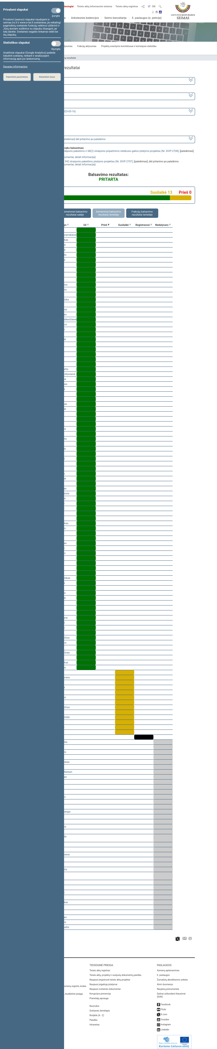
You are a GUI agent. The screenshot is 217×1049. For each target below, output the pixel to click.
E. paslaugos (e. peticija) (147, 17)
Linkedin (165, 1027)
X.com (164, 1012)
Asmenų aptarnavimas (168, 968)
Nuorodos (94, 1003)
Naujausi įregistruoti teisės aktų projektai (110, 977)
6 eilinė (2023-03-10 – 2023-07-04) (43, 96)
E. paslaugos (163, 973)
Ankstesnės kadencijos (85, 17)
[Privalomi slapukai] (56, 10)
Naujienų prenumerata (168, 986)
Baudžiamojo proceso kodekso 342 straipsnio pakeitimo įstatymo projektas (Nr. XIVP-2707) (81, 161)
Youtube (165, 1017)
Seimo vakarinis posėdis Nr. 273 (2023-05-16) (50, 111)
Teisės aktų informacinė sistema (94, 6)
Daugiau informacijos (15, 66)
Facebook (166, 1002)
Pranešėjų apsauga (99, 996)
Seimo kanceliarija (115, 17)
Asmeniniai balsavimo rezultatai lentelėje (108, 213)
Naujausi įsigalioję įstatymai (103, 982)
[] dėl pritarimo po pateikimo (65, 139)
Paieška (93, 1017)
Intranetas (95, 1022)
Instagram (166, 1022)
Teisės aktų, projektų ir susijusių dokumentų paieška (115, 973)
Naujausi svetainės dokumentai (105, 986)
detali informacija (85, 157)
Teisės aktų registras (126, 6)
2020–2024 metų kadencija (39, 80)
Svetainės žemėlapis (100, 1008)
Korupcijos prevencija (100, 991)
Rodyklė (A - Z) (97, 1013)
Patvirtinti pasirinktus (17, 77)
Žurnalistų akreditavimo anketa (172, 977)
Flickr (163, 1007)
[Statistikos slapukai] (56, 43)
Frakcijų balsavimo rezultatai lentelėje (142, 213)
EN (153, 6)
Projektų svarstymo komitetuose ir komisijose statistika (128, 46)
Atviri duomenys (165, 982)
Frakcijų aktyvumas (86, 46)
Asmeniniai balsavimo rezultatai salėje (74, 213)
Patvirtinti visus (47, 77)
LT (149, 6)
